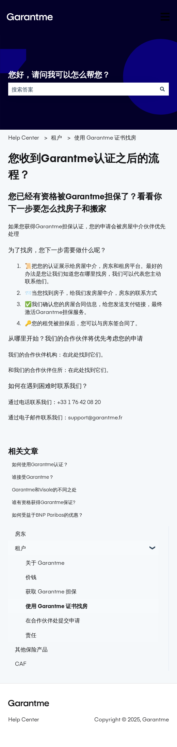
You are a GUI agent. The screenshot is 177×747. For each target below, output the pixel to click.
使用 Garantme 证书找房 (105, 137)
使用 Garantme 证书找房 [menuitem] (56, 605)
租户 (56, 137)
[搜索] (162, 89)
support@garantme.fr (95, 417)
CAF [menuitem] (20, 663)
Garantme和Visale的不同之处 (44, 489)
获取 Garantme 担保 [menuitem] (51, 591)
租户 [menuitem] (20, 547)
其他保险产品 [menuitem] (31, 649)
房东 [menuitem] (20, 533)
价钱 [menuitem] (31, 576)
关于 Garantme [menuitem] (45, 562)
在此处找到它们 (82, 354)
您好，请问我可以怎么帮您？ (59, 75)
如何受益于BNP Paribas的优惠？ (47, 514)
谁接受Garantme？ (33, 476)
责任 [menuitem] (31, 634)
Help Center (23, 137)
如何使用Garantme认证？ (40, 464)
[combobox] (82, 89)
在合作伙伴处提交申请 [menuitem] (53, 620)
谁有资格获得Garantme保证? (43, 502)
